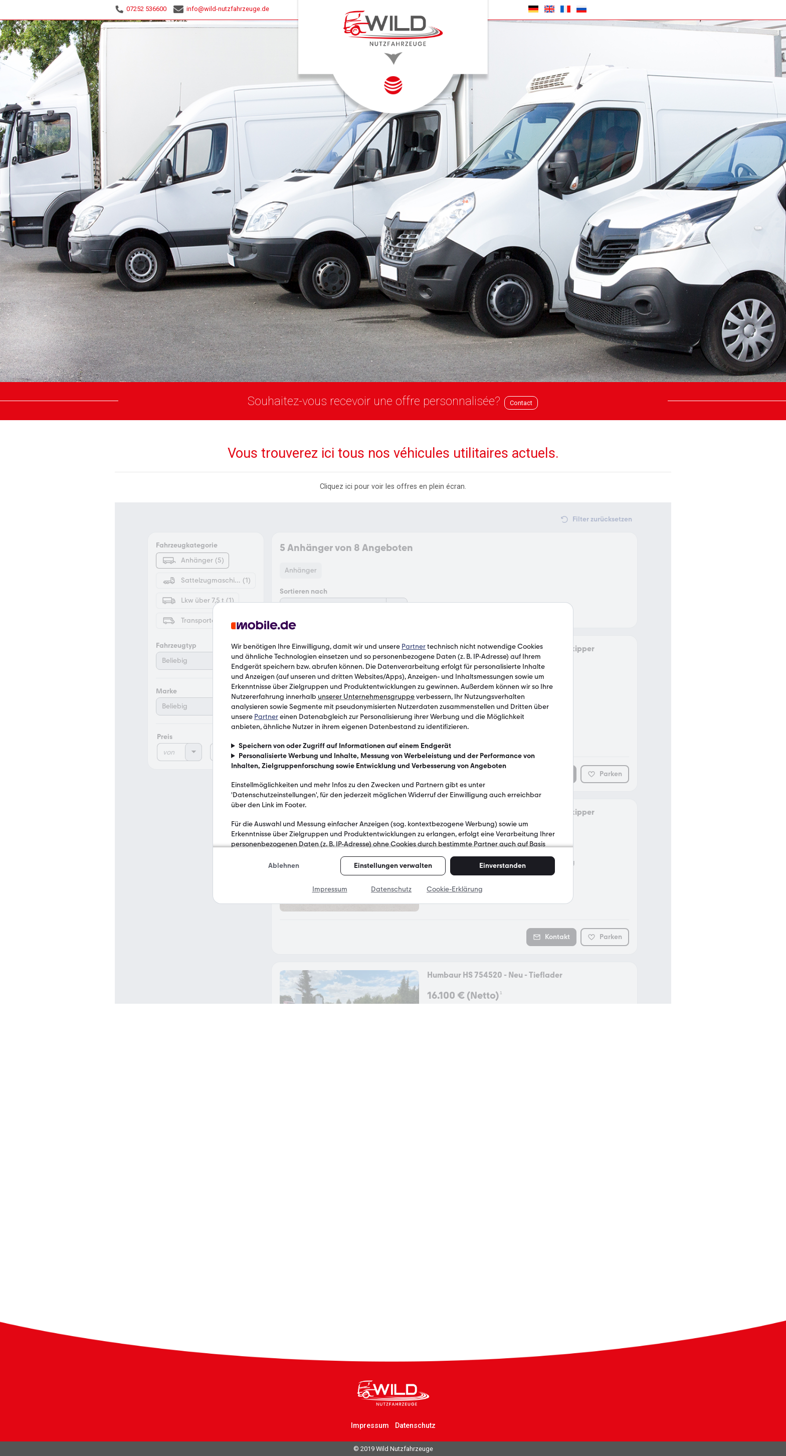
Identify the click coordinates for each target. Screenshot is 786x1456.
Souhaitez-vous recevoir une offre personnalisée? (374, 401)
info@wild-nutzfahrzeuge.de (221, 9)
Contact (521, 403)
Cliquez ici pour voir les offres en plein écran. (393, 486)
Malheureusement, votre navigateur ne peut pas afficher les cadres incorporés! (393, 753)
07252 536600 (140, 9)
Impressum (370, 1425)
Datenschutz (415, 1425)
